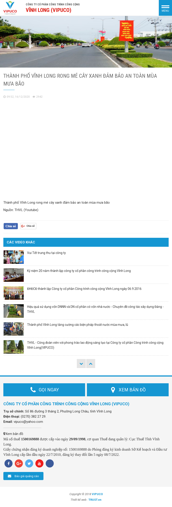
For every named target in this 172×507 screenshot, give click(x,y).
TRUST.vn (94, 499)
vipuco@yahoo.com (28, 422)
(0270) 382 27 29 (33, 416)
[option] (86, 42)
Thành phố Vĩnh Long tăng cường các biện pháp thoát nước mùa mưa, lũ (77, 324)
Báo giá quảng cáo (23, 476)
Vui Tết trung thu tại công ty (46, 253)
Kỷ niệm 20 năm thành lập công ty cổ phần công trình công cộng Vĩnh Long (79, 271)
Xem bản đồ (13, 434)
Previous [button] (81, 363)
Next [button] (90, 363)
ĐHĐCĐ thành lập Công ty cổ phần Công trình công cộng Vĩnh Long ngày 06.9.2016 (84, 289)
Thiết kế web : (79, 499)
